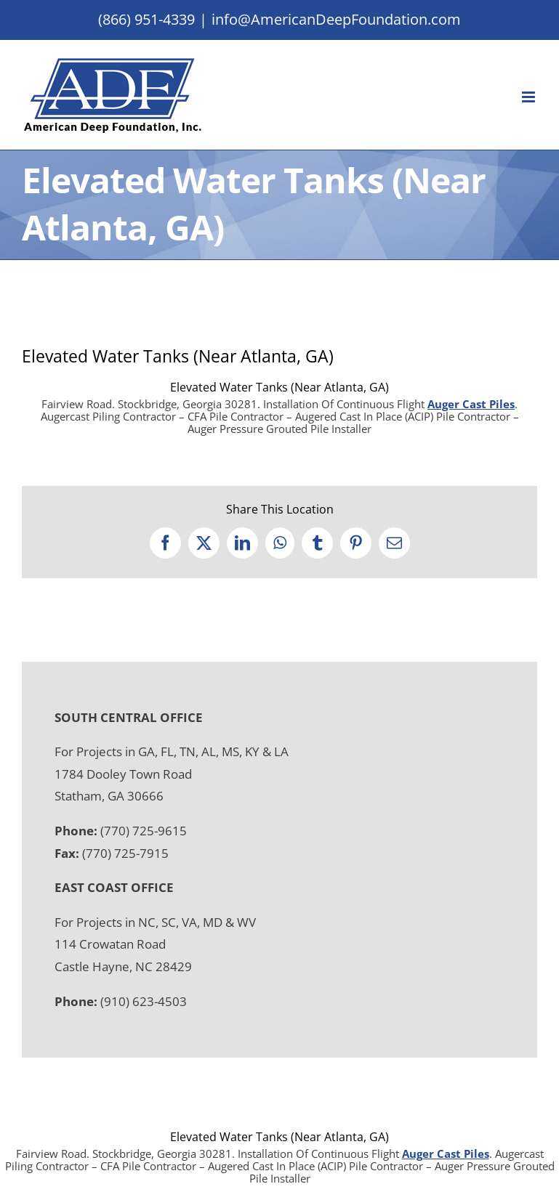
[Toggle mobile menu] (529, 97)
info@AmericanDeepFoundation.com (336, 19)
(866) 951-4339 (146, 19)
